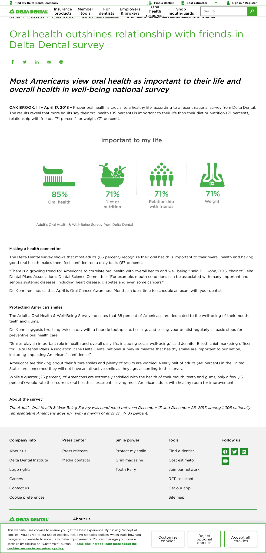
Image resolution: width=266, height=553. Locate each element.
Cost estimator (182, 460)
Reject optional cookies (204, 539)
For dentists (106, 18)
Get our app (180, 488)
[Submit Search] (252, 18)
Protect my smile (131, 450)
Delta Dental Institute (28, 460)
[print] (61, 62)
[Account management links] (217, 4)
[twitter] (25, 62)
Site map (177, 497)
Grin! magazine (129, 460)
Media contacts (76, 460)
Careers (16, 478)
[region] (133, 538)
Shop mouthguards (181, 18)
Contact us (19, 488)
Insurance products (63, 18)
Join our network (184, 469)
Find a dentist (181, 450)
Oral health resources (155, 18)
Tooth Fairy (126, 469)
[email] (49, 62)
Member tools (85, 18)
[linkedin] (37, 62)
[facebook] (13, 62)
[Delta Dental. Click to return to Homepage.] (28, 18)
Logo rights (19, 469)
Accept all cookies (240, 539)
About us (17, 450)
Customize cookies (168, 539)
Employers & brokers (130, 18)
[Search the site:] (223, 18)
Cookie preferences (26, 497)
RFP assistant (181, 478)
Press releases (75, 450)
